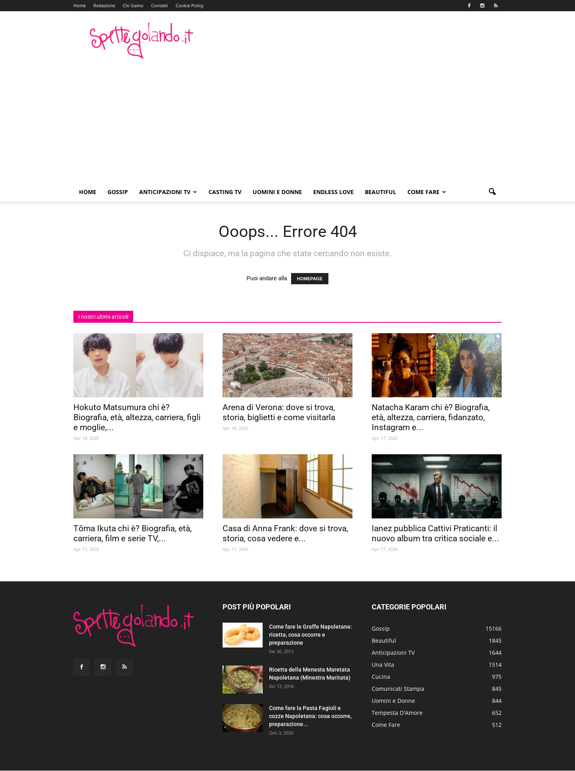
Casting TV (225, 192)
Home (79, 5)
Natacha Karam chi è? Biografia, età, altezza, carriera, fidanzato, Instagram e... (431, 417)
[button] (492, 192)
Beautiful (380, 192)
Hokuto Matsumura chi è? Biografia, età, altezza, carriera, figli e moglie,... (136, 417)
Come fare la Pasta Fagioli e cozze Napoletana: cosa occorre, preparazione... (310, 716)
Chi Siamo (133, 5)
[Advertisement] (287, 122)
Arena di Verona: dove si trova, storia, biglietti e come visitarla (279, 412)
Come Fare (426, 192)
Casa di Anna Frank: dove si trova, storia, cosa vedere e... (285, 533)
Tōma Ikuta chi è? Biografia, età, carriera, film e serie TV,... (132, 533)
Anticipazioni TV (168, 192)
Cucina (381, 676)
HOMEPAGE (309, 278)
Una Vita (383, 664)
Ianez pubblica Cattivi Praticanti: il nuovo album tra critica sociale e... (435, 533)
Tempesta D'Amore (397, 712)
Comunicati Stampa (398, 688)
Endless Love (333, 192)
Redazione (104, 5)
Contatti (159, 5)
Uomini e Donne (277, 192)
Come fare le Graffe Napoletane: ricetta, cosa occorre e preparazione (310, 634)
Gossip (117, 192)
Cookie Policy (190, 5)
